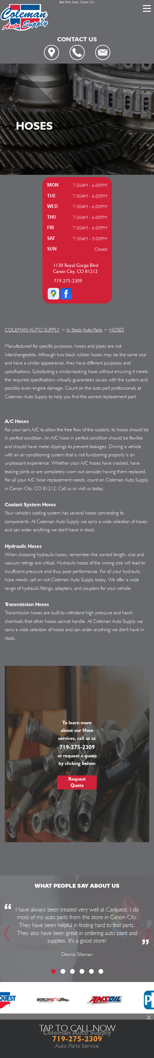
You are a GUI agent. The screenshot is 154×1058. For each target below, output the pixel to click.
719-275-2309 (68, 281)
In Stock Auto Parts (84, 330)
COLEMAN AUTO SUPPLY (32, 330)
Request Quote (77, 782)
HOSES (116, 330)
